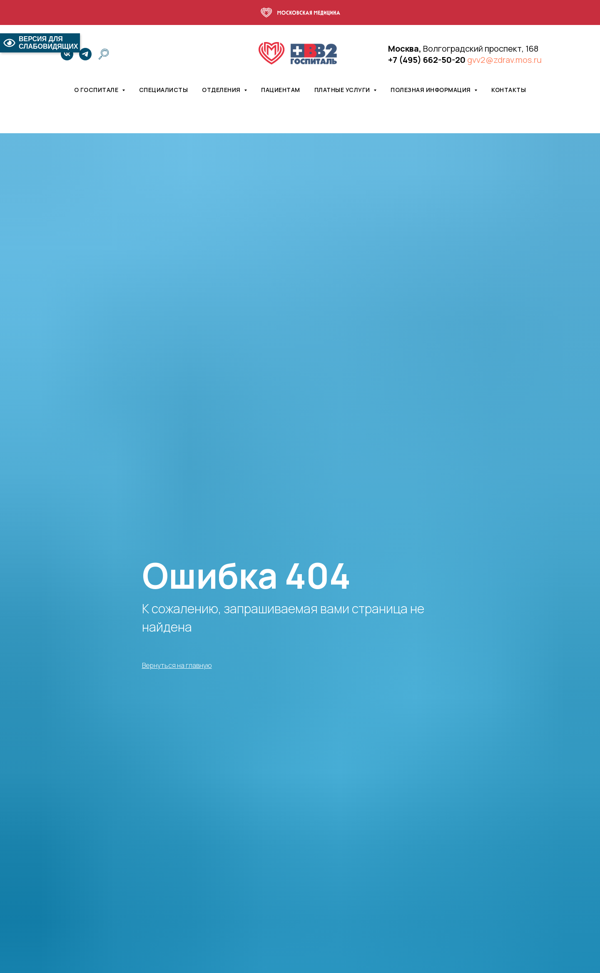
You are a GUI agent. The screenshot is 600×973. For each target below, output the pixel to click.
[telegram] (85, 54)
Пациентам (280, 90)
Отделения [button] (222, 90)
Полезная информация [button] (431, 90)
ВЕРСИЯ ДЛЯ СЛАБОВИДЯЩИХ (40, 42)
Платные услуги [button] (343, 90)
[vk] (67, 54)
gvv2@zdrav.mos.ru (504, 59)
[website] (103, 54)
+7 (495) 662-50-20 (427, 59)
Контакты (508, 90)
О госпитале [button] (97, 90)
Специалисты (163, 90)
